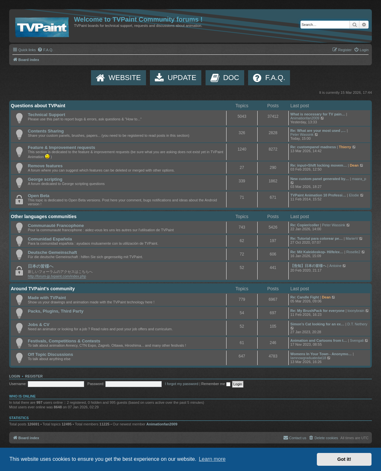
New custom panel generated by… (319, 179)
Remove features (45, 165)
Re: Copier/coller (304, 225)
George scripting (45, 179)
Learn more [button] (212, 459)
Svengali (357, 340)
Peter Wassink (302, 134)
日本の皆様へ (40, 266)
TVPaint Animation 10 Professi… (318, 195)
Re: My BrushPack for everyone (317, 311)
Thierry (345, 147)
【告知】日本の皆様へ (308, 266)
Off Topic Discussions (50, 354)
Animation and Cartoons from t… (318, 340)
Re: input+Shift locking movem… (318, 165)
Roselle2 (353, 252)
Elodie (354, 195)
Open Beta (38, 195)
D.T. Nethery (357, 324)
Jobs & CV (38, 324)
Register (34, 376)
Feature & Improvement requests (61, 147)
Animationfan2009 (304, 118)
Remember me (215, 384)
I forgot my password (181, 384)
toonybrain (356, 311)
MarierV (352, 238)
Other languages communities (44, 216)
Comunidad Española (50, 238)
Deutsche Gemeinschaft (52, 252)
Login (14, 376)
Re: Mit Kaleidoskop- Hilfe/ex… (316, 252)
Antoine (335, 266)
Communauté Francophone (56, 225)
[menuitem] (45, 50)
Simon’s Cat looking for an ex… (317, 324)
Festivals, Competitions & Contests (64, 340)
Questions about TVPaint (38, 105)
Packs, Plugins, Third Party (55, 311)
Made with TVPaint (47, 297)
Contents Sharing (46, 131)
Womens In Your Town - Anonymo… (321, 354)
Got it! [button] (344, 459)
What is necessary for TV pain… (317, 114)
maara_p (359, 179)
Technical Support (46, 114)
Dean (354, 165)
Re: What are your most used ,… (318, 131)
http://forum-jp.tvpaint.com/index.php (57, 276)
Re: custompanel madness (313, 147)
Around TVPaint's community (43, 288)
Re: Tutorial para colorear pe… (316, 238)
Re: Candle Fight (304, 297)
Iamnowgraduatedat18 (308, 358)
